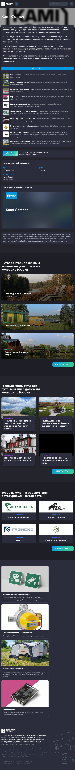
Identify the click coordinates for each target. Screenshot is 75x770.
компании (64, 241)
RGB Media (27, 763)
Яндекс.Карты (8, 179)
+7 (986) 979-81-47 (9, 170)
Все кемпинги (63, 364)
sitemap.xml (28, 761)
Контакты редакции (6, 761)
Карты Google (8, 177)
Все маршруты (62, 471)
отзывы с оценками (35, 152)
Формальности (18, 761)
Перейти (42, 170)
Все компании (63, 549)
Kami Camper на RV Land (57, 236)
